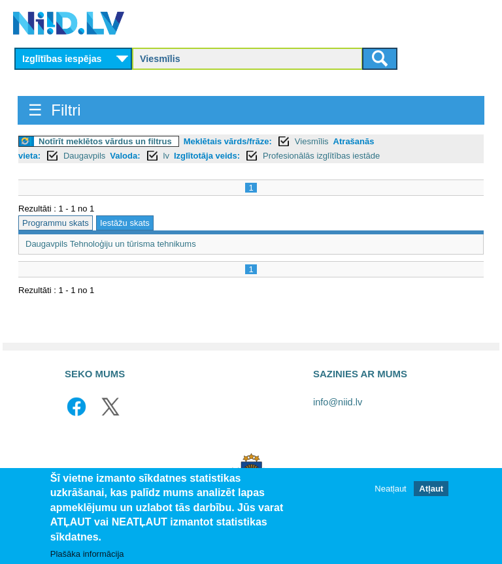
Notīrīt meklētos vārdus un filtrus (105, 141)
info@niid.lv (337, 402)
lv (166, 156)
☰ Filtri (54, 110)
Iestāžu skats (125, 223)
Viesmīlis (312, 141)
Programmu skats (55, 223)
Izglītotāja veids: (207, 156)
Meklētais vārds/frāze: (228, 141)
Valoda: (125, 156)
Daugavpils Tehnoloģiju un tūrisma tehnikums (110, 244)
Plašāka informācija (87, 554)
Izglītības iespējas (62, 59)
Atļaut (431, 489)
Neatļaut (390, 489)
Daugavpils (84, 156)
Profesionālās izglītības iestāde (321, 156)
